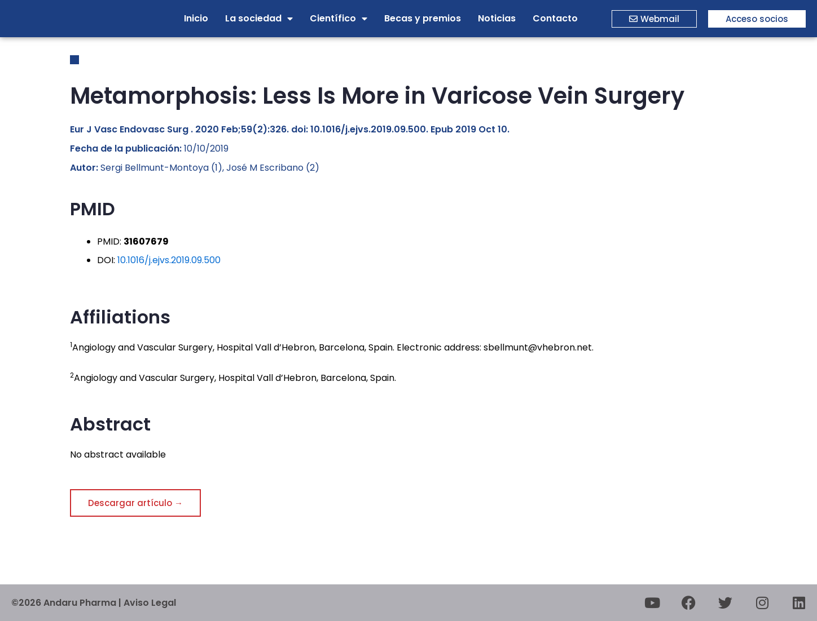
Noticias (497, 18)
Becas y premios (422, 18)
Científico (338, 18)
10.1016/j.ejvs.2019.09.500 (169, 260)
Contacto (555, 18)
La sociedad (259, 18)
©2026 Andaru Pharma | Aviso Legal (94, 602)
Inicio (196, 18)
